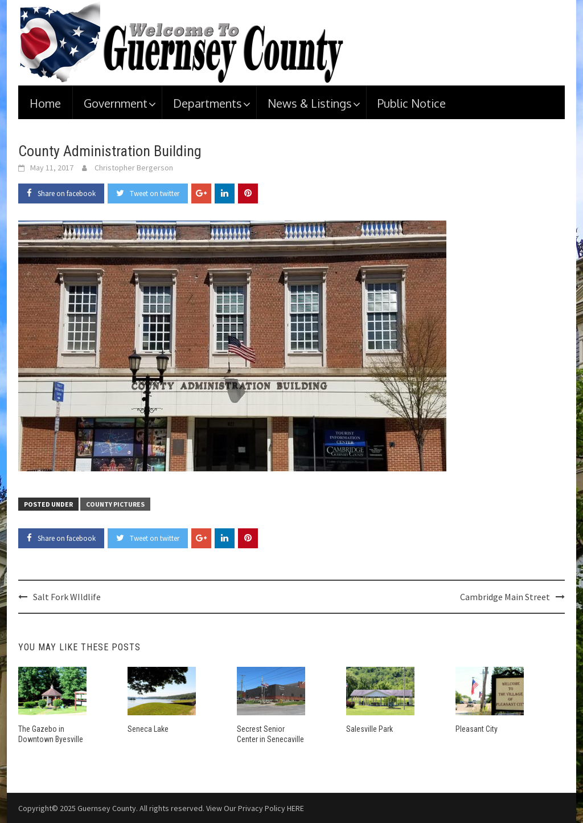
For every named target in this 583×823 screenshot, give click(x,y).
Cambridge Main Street (505, 596)
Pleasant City (476, 729)
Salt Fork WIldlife (67, 596)
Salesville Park (369, 729)
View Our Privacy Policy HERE (255, 808)
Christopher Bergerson (134, 167)
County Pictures (115, 504)
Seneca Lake (148, 729)
